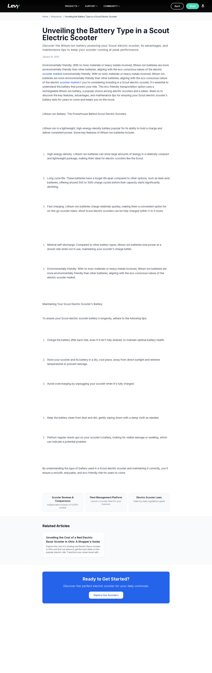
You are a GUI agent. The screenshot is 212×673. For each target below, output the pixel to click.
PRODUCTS (72, 6)
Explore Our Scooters (106, 595)
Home (45, 16)
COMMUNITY (111, 6)
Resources (56, 16)
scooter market (52, 73)
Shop (193, 6)
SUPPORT (91, 6)
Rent (177, 6)
